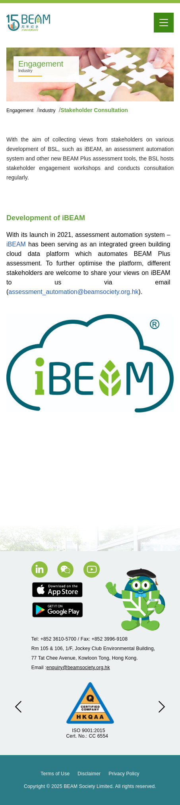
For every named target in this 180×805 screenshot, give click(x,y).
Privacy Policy (123, 773)
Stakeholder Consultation (94, 110)
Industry (48, 110)
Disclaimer (89, 773)
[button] (18, 706)
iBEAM (16, 244)
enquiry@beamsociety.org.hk (78, 667)
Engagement (20, 110)
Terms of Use (55, 773)
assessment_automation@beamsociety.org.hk (73, 291)
